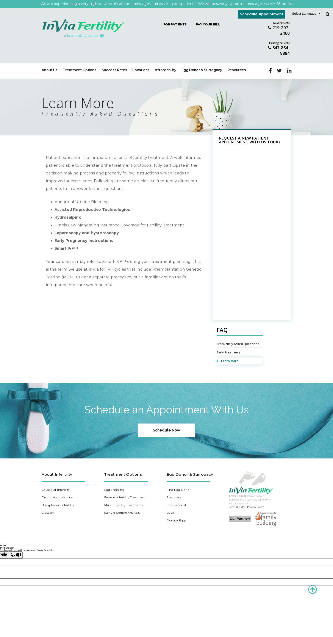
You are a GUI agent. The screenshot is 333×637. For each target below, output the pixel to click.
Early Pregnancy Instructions (85, 230)
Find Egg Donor (179, 481)
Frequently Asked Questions (238, 333)
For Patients (175, 24)
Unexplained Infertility (58, 497)
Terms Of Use (237, 497)
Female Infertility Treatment (126, 489)
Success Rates (114, 59)
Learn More (230, 351)
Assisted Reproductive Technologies (93, 198)
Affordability (165, 59)
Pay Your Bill (208, 24)
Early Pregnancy (229, 342)
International (176, 497)
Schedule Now (166, 420)
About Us (49, 59)
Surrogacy (174, 489)
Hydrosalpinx (68, 206)
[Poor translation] (16, 545)
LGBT (171, 504)
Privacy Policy (256, 497)
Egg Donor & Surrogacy (201, 59)
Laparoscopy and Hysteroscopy (87, 222)
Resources (236, 59)
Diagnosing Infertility (58, 489)
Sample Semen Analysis (122, 504)
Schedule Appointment (261, 14)
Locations (140, 59)
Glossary (48, 504)
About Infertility (57, 465)
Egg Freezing (114, 481)
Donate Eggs (177, 512)
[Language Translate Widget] (305, 13)
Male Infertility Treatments (124, 497)
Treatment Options (79, 59)
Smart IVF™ (67, 237)
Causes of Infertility (56, 481)
